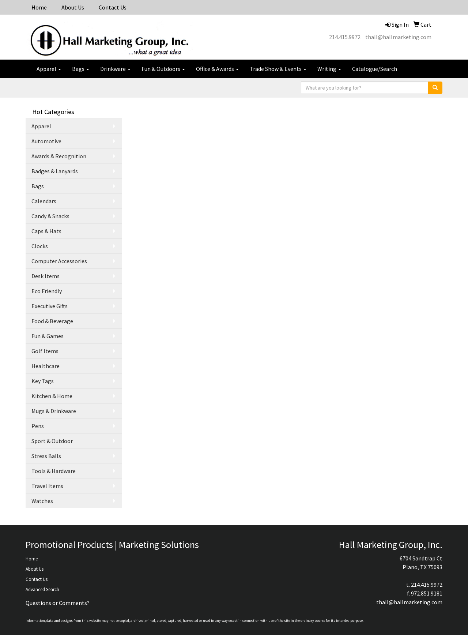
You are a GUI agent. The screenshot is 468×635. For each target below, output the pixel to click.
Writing (329, 68)
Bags (80, 68)
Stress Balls (46, 456)
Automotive (46, 141)
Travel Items (47, 486)
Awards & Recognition (58, 156)
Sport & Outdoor (52, 441)
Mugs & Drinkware (53, 411)
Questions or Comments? (58, 602)
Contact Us (113, 7)
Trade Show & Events (278, 68)
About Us (72, 7)
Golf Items (44, 351)
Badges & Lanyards (54, 171)
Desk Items (45, 276)
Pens (37, 426)
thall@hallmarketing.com (398, 37)
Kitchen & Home (51, 396)
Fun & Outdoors (163, 68)
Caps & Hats (46, 231)
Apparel (49, 68)
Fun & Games (47, 336)
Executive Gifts (49, 306)
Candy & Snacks (50, 216)
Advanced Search (42, 589)
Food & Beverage (52, 321)
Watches (42, 500)
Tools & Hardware (53, 471)
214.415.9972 (345, 37)
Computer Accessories (59, 261)
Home (39, 7)
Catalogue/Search (374, 68)
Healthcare (45, 366)
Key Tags (42, 381)
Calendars (43, 201)
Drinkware (115, 68)
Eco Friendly (46, 291)
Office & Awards (217, 68)
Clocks (39, 246)
